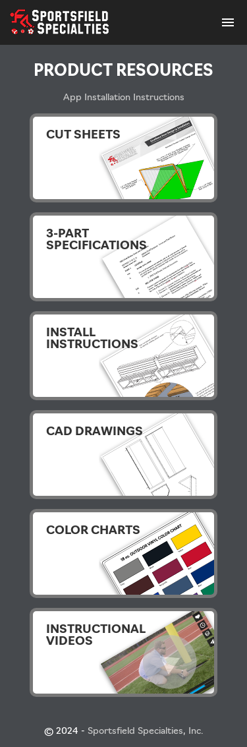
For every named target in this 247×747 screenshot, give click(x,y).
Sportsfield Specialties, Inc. (146, 731)
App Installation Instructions (123, 98)
